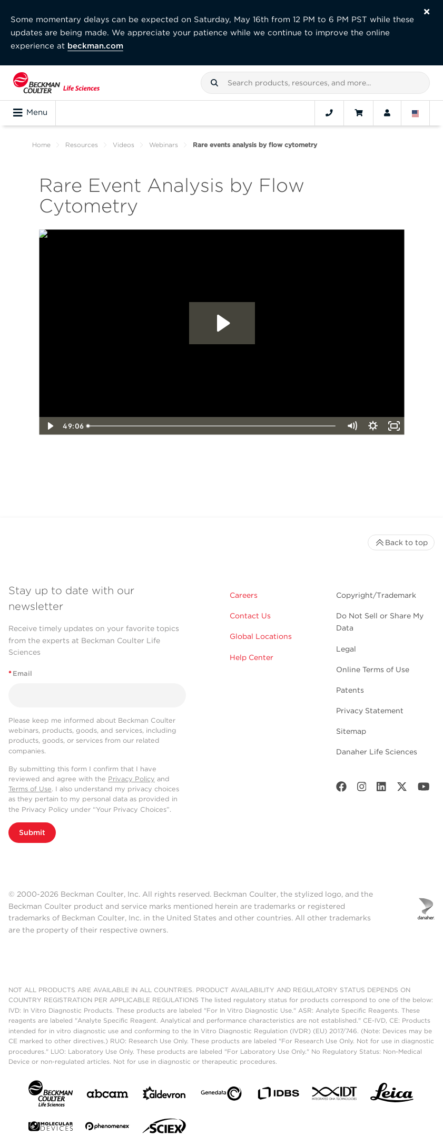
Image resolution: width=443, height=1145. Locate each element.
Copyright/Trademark (376, 595)
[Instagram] (362, 789)
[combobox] (315, 82)
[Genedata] (221, 1095)
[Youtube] (424, 789)
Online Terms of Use (372, 669)
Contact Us (250, 616)
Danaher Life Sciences (376, 752)
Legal (346, 649)
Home (41, 145)
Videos (123, 145)
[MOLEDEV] (50, 1128)
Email (20, 673)
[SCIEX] (164, 1128)
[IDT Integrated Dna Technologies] (335, 1095)
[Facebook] (341, 789)
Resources (81, 145)
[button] (214, 82)
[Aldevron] (164, 1096)
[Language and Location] (415, 113)
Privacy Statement (369, 710)
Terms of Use (30, 789)
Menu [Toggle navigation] (30, 113)
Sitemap (351, 731)
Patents (350, 690)
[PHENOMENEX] (107, 1128)
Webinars (163, 145)
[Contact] (329, 113)
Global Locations (261, 636)
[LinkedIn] (381, 789)
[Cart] (358, 113)
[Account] (387, 113)
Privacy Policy (131, 779)
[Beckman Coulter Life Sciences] (56, 83)
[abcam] (107, 1095)
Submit (32, 832)
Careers (244, 595)
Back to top (401, 542)
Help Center (251, 657)
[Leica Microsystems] (392, 1095)
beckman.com (95, 46)
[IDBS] (278, 1096)
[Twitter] (402, 789)
